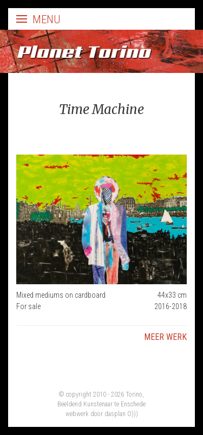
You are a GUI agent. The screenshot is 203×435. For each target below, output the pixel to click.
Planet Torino (83, 51)
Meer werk (165, 337)
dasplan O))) (121, 414)
